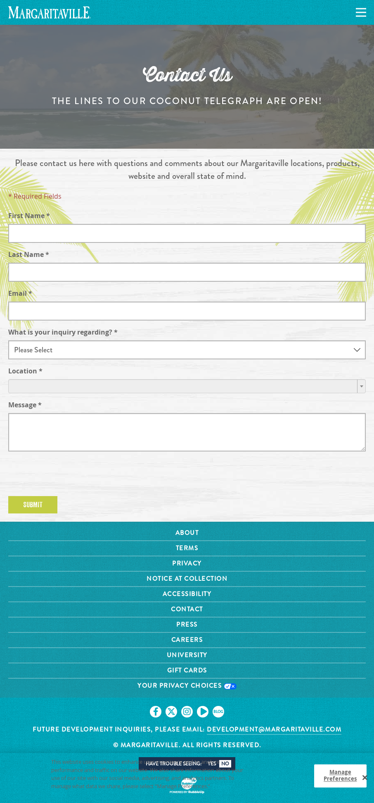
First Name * (29, 215)
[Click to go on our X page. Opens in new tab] (171, 711)
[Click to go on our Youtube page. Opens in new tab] (202, 711)
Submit (33, 504)
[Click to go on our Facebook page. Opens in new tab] (155, 711)
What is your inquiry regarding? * (63, 332)
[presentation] (71, 474)
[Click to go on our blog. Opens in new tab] (218, 711)
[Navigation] (359, 12)
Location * (25, 370)
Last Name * (28, 254)
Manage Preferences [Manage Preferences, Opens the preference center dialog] (340, 777)
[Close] (365, 779)
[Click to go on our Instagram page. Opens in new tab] (187, 711)
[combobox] (187, 386)
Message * (25, 404)
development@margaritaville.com (274, 729)
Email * (20, 293)
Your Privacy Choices (187, 685)
